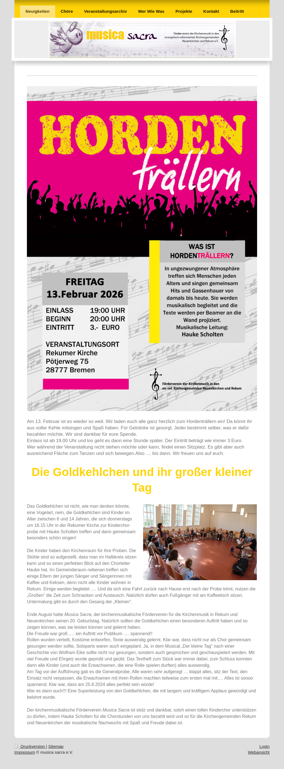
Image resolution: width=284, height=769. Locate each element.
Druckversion (30, 746)
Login (264, 746)
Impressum (24, 752)
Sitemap (56, 746)
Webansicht (259, 752)
